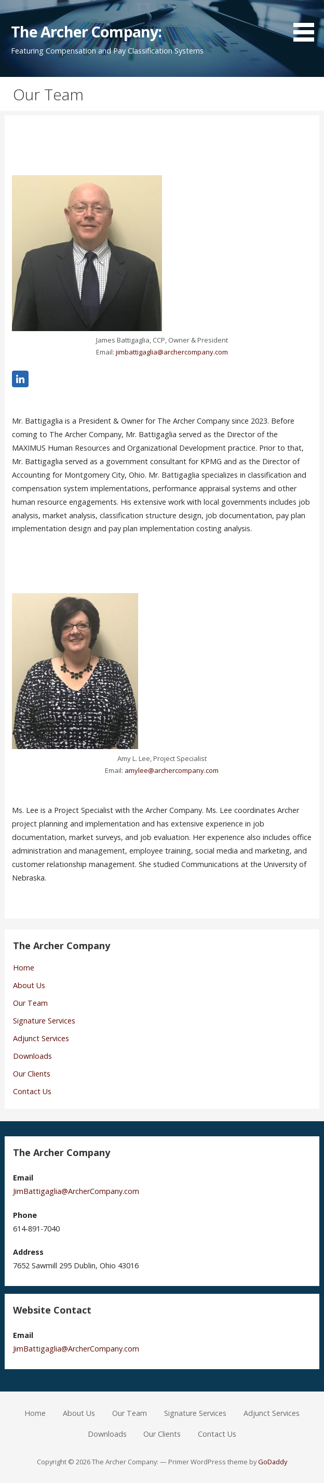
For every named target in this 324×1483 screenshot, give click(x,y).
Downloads (32, 1056)
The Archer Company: (86, 31)
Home (23, 968)
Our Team (30, 1003)
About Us (29, 985)
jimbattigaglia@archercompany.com (172, 352)
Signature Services (44, 1021)
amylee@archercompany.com (172, 770)
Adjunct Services (41, 1038)
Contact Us (32, 1091)
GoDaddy (272, 1461)
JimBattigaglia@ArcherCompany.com (76, 1191)
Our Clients (31, 1074)
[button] (307, 22)
